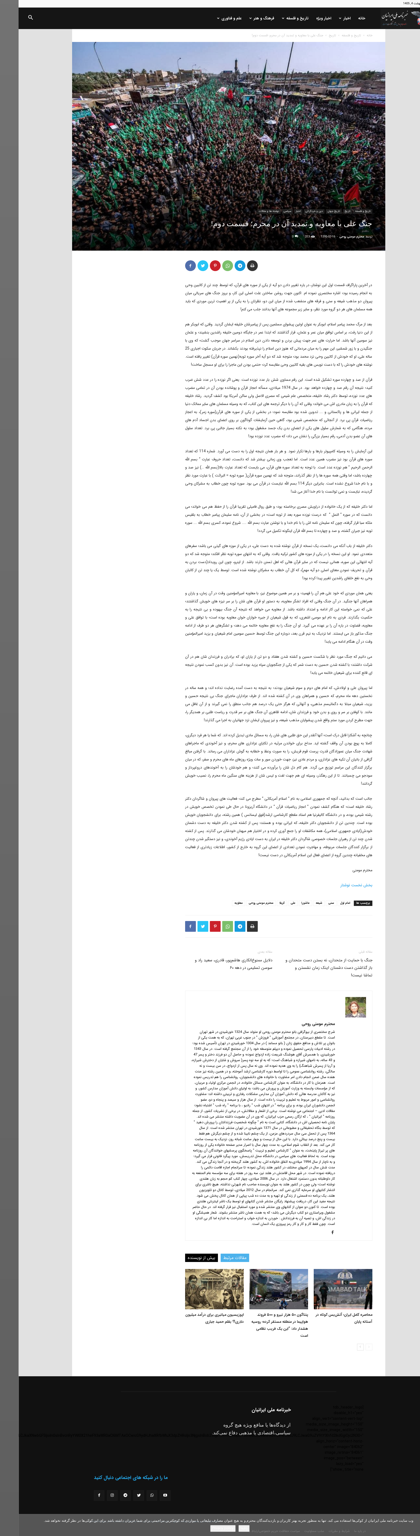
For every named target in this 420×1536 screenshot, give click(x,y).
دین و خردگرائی (295, 211)
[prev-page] (350, 1347)
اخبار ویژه (305, 18)
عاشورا (287, 903)
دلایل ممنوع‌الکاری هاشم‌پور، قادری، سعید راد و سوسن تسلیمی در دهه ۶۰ (215, 964)
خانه (343, 18)
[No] (413, 1525)
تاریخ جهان (315, 211)
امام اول (327, 903)
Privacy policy (204, 1528)
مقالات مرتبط (216, 1257)
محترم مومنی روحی (333, 236)
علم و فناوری (211, 18)
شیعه (300, 903)
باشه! (225, 1528)
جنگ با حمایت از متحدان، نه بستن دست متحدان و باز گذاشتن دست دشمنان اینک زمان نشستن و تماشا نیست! (310, 968)
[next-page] (341, 1347)
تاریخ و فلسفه (276, 18)
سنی (313, 903)
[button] (11, 19)
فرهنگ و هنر (243, 18)
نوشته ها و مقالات (250, 211)
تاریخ (313, 35)
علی (274, 903)
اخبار (326, 18)
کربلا (263, 903)
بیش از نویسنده (183, 1257)
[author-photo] (337, 1016)
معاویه (220, 903)
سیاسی (269, 211)
